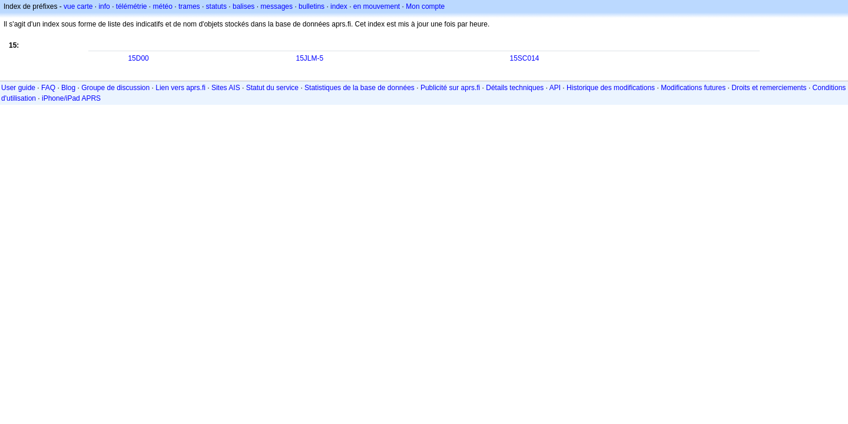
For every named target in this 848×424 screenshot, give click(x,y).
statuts (216, 6)
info (104, 6)
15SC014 (524, 58)
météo (163, 6)
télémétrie (131, 6)
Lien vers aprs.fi (180, 88)
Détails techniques (515, 88)
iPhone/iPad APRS (71, 98)
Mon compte (425, 6)
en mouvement (376, 6)
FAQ (48, 88)
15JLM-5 (309, 58)
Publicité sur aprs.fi (450, 88)
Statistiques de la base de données (359, 88)
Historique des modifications (611, 88)
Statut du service (272, 88)
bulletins (311, 6)
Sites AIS (225, 88)
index (338, 6)
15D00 (138, 58)
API (555, 88)
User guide (18, 88)
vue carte (78, 6)
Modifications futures (693, 88)
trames (189, 6)
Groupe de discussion (115, 88)
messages (276, 6)
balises (243, 6)
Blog (68, 88)
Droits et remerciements (768, 88)
